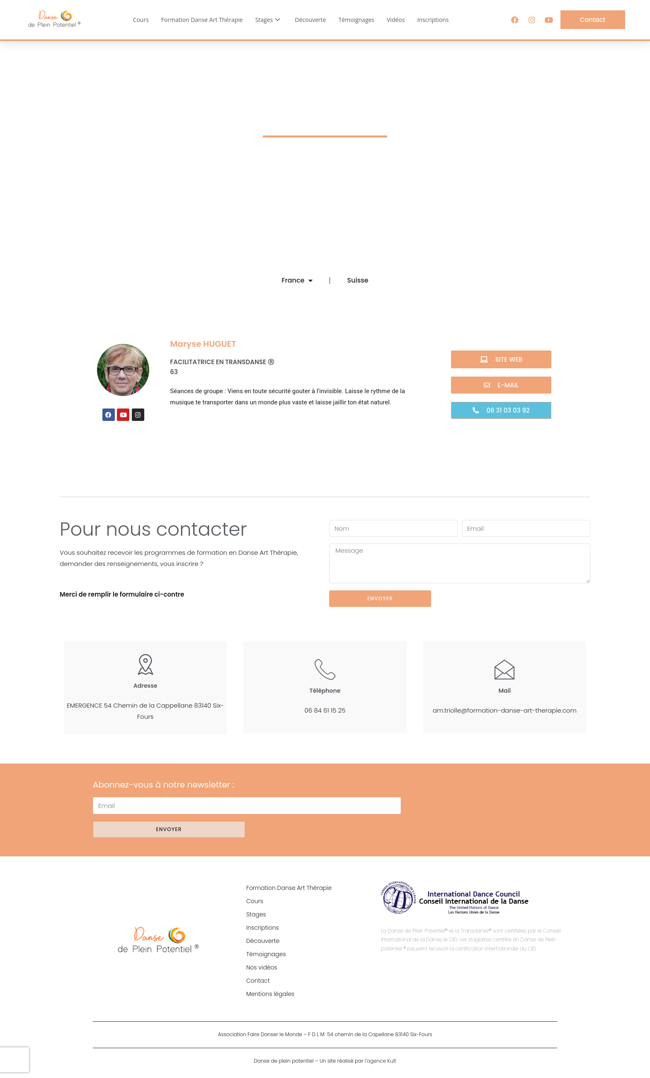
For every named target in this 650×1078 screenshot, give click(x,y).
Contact (258, 980)
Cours (141, 20)
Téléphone (325, 690)
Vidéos (396, 20)
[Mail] (504, 669)
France (297, 280)
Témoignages (356, 20)
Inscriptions (433, 20)
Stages (267, 20)
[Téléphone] (325, 669)
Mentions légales (270, 994)
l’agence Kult (380, 1060)
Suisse (357, 280)
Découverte (310, 20)
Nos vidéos (261, 967)
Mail (504, 690)
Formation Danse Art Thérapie (202, 20)
